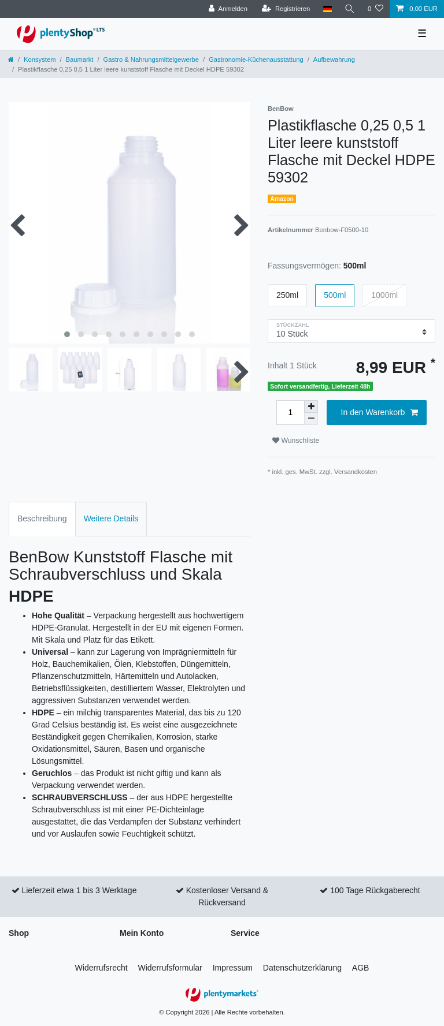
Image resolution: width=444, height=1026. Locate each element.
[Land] (327, 9)
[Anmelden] (228, 9)
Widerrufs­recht (101, 967)
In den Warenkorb (379, 413)
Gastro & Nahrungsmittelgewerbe (151, 59)
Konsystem (40, 59)
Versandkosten (355, 471)
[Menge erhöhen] (311, 406)
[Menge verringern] (311, 419)
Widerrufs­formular (170, 967)
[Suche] (349, 9)
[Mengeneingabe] (290, 412)
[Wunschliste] (375, 9)
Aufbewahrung (334, 59)
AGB (360, 967)
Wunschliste (295, 440)
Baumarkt (80, 59)
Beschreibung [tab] (42, 518)
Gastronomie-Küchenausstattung (256, 59)
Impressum (233, 967)
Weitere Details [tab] (111, 518)
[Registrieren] (286, 9)
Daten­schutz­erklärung (302, 967)
